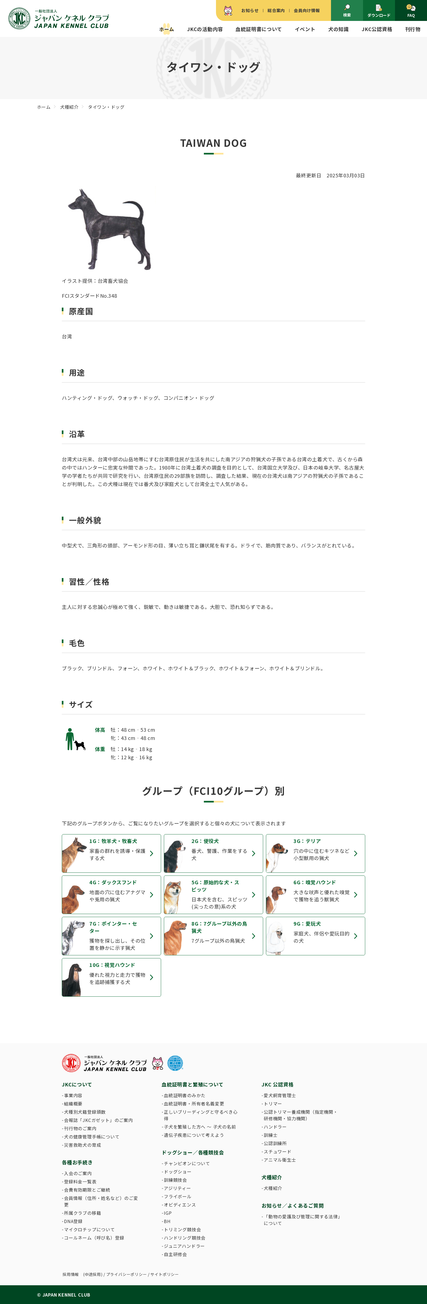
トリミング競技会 (182, 1229)
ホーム (166, 28)
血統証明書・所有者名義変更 (194, 1103)
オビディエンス (180, 1204)
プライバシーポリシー (126, 1274)
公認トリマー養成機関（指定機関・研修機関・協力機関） (301, 1115)
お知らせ (250, 10)
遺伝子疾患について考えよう (194, 1135)
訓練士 (270, 1135)
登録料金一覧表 (80, 1181)
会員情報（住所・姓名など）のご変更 (101, 1201)
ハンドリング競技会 (185, 1237)
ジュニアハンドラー (184, 1246)
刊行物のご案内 (80, 1128)
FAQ (410, 11)
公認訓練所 (275, 1143)
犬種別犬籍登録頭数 (85, 1111)
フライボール (178, 1196)
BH (167, 1221)
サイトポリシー (164, 1274)
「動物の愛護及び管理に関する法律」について (302, 1219)
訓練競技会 (175, 1179)
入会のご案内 (78, 1173)
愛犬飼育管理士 (280, 1095)
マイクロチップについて (89, 1229)
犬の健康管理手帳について (92, 1136)
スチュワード (278, 1151)
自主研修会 (175, 1254)
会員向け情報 (307, 10)
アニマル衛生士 (280, 1159)
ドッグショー (178, 1171)
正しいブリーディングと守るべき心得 (201, 1115)
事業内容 (73, 1095)
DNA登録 (73, 1221)
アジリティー (177, 1188)
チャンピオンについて (187, 1163)
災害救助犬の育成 (82, 1145)
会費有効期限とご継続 (87, 1189)
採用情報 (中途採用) (83, 1274)
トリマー (273, 1103)
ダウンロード (379, 11)
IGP (168, 1213)
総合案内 (276, 10)
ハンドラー (275, 1126)
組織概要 (73, 1103)
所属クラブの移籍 (82, 1213)
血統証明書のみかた (185, 1095)
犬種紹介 (273, 1188)
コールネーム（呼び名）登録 (94, 1237)
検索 (347, 10)
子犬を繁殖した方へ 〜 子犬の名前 (200, 1126)
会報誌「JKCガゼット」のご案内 (98, 1120)
